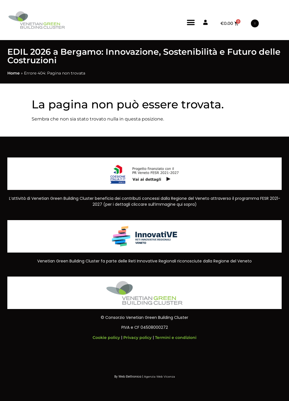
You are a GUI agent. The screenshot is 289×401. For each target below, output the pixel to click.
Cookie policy (106, 337)
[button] (191, 22)
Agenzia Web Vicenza (159, 376)
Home (13, 73)
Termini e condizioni (175, 337)
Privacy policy (137, 337)
